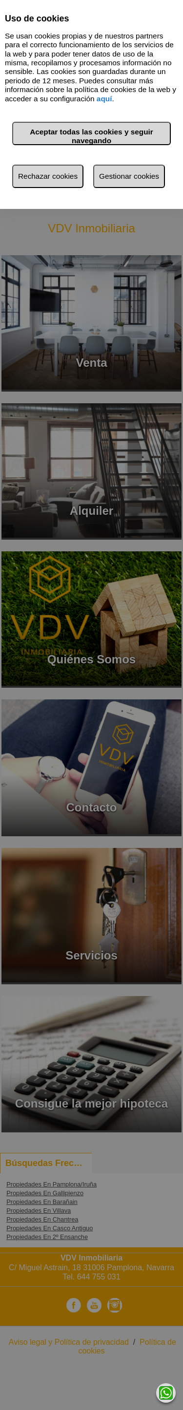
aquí (104, 98)
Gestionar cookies (129, 176)
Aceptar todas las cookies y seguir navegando (91, 136)
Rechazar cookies (48, 176)
